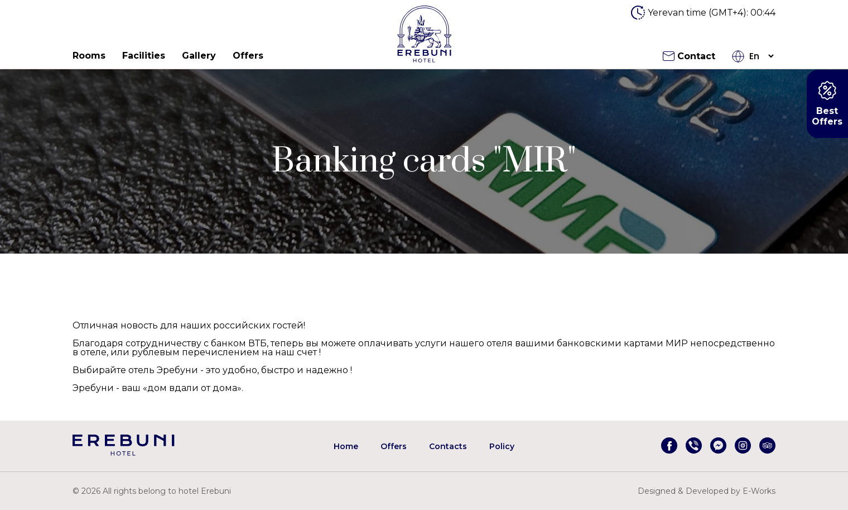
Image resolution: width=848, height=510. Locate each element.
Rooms (89, 55)
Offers (248, 55)
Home (346, 446)
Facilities (143, 55)
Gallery (199, 55)
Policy (501, 446)
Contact (689, 56)
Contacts (448, 446)
